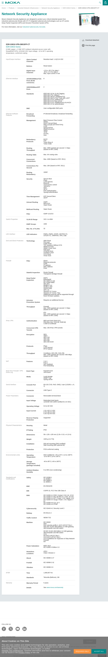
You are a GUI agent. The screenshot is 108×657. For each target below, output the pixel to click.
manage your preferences (12, 651)
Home (4, 8)
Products (11, 8)
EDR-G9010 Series (69, 8)
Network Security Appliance (51, 8)
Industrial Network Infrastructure (28, 8)
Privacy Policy (24, 652)
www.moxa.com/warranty (55, 587)
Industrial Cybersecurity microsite (34, 27)
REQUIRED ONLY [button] (82, 651)
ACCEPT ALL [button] (99, 651)
